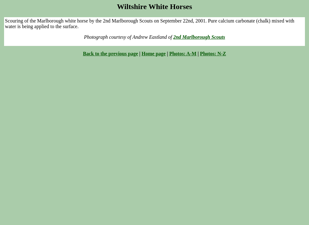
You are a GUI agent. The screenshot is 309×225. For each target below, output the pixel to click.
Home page (154, 53)
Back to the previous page (110, 53)
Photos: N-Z (213, 53)
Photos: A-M (183, 53)
